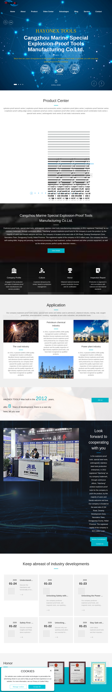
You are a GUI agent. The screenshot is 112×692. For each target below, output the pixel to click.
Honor (70, 253)
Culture (42, 253)
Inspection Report (97, 253)
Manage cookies (18, 687)
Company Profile (14, 253)
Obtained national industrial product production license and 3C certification (70, 259)
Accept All (37, 687)
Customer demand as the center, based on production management (42, 259)
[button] (15, 84)
